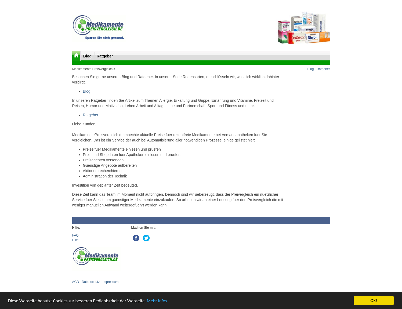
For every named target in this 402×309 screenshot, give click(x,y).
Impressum (110, 282)
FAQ (75, 235)
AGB (75, 282)
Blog (88, 56)
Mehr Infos (157, 301)
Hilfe (75, 240)
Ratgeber (105, 56)
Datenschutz (91, 282)
